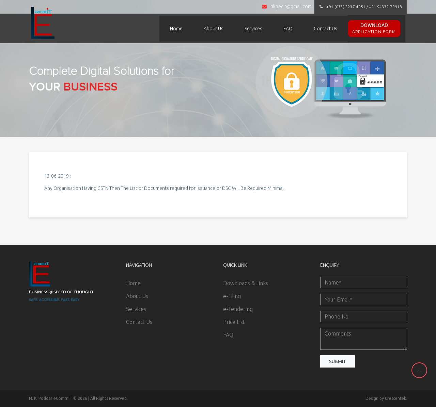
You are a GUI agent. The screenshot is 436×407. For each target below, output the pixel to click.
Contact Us (325, 28)
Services (253, 28)
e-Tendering (238, 309)
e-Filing (232, 296)
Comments (363, 339)
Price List (234, 322)
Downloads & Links (245, 283)
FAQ (288, 28)
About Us (213, 28)
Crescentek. (396, 398)
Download (374, 28)
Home (176, 28)
